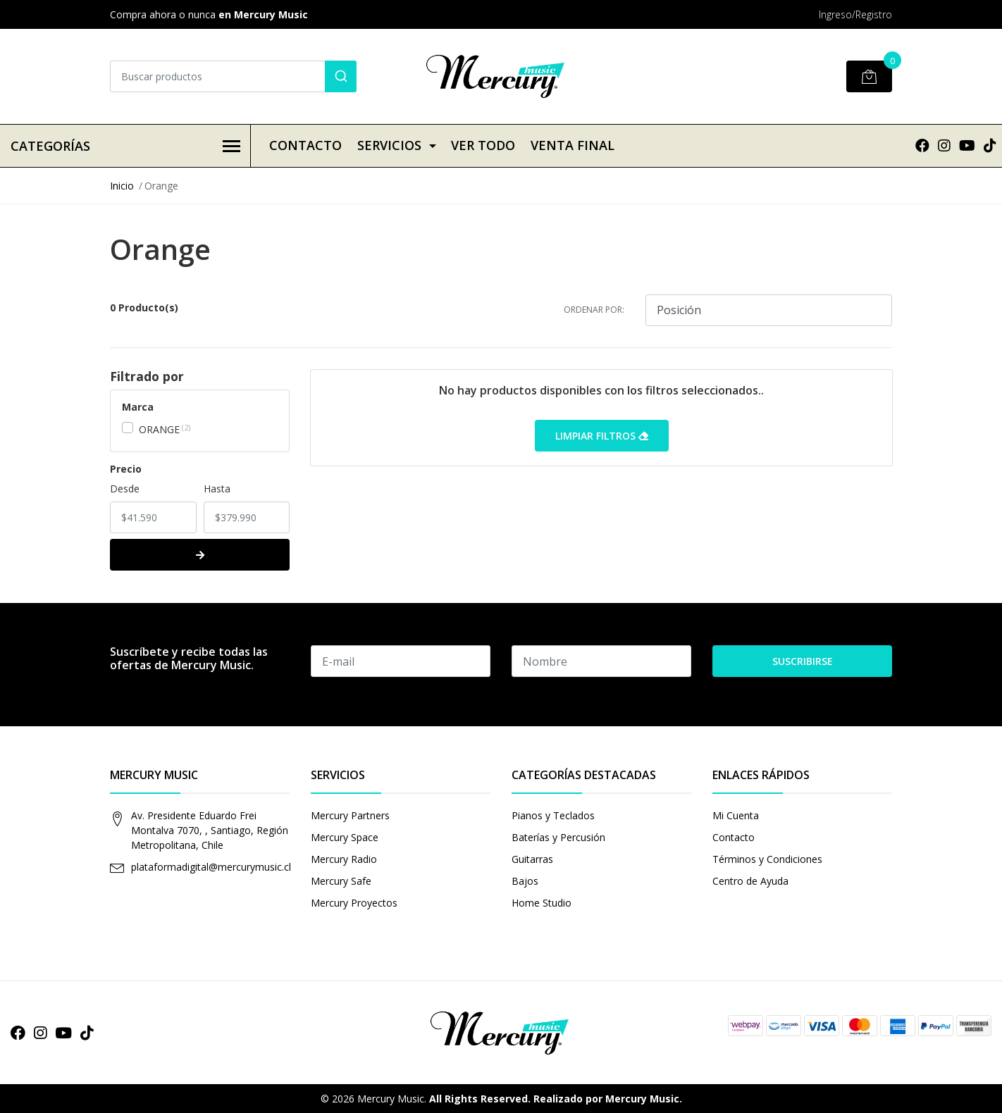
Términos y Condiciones (767, 859)
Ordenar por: (594, 310)
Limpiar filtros (601, 435)
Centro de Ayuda (750, 881)
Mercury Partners (350, 815)
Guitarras (532, 859)
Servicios (389, 145)
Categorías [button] (125, 145)
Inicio (122, 185)
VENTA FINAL (572, 145)
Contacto (305, 145)
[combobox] (233, 76)
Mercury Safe (341, 881)
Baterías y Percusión (558, 837)
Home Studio (541, 902)
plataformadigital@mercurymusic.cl (211, 866)
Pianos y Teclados (553, 815)
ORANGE (159, 429)
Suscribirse (802, 661)
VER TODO (483, 145)
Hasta (217, 488)
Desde (125, 488)
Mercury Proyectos (354, 902)
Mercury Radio (344, 859)
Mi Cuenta (735, 815)
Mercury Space (344, 837)
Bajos (525, 881)
